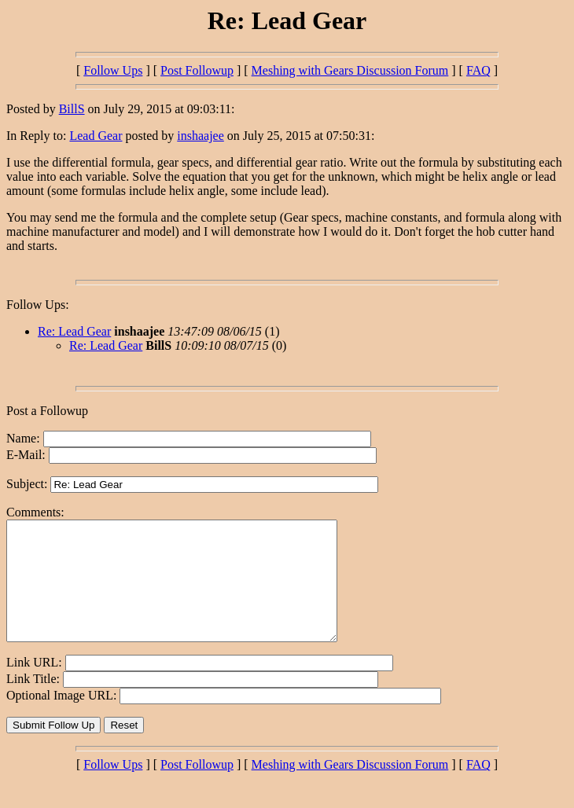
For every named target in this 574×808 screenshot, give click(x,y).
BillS (72, 109)
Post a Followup (47, 410)
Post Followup (197, 70)
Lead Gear (95, 135)
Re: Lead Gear (74, 331)
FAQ (478, 70)
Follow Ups (112, 70)
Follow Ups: (37, 304)
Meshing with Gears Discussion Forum (350, 70)
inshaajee (200, 135)
